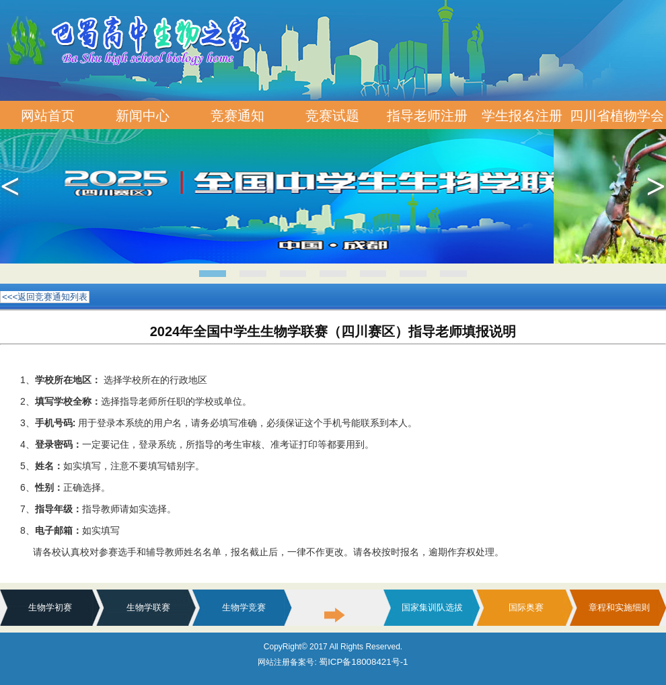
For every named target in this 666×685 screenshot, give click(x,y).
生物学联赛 (148, 607)
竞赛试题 (332, 115)
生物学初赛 (50, 607)
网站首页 (48, 115)
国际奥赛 (526, 607)
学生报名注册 (522, 115)
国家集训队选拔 (432, 607)
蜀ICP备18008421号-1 (363, 662)
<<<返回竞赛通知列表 (44, 297)
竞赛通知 (237, 115)
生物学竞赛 (244, 607)
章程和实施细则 (619, 607)
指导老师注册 (427, 115)
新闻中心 (143, 115)
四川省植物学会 (617, 115)
